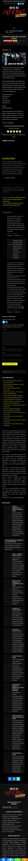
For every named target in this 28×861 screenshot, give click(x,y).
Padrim (8, 117)
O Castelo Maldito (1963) (9, 397)
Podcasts (15, 40)
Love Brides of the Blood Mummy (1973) (13, 423)
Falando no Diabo (8, 40)
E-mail (3, 352)
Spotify (11, 122)
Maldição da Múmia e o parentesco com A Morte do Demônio (18, 687)
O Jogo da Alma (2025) (9, 399)
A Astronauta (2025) (8, 410)
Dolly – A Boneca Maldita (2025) (11, 388)
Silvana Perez (8, 158)
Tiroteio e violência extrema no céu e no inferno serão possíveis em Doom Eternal (14, 199)
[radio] (8, 131)
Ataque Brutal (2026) (8, 408)
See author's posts (10, 178)
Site (3, 358)
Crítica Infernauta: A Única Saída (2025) (13, 416)
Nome (3, 347)
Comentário (4, 330)
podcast (7, 191)
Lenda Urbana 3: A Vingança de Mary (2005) (14, 405)
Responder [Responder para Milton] (17, 312)
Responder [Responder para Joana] (17, 235)
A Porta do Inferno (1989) (9, 395)
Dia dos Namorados (14, 190)
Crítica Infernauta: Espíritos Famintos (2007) (14, 420)
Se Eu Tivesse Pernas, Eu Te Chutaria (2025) (14, 412)
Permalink (9, 235)
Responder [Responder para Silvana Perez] (15, 257)
